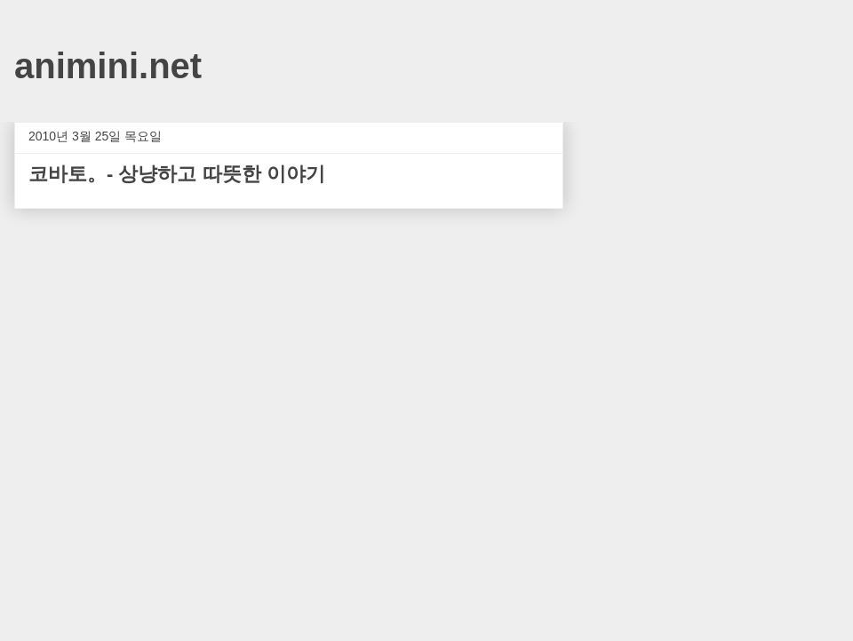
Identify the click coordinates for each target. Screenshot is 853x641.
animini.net (108, 65)
